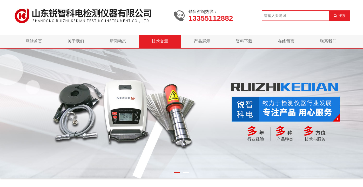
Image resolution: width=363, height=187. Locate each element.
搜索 (342, 16)
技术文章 (160, 41)
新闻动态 (118, 41)
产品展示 (202, 41)
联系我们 (328, 41)
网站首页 (33, 41)
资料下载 (244, 41)
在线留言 (286, 41)
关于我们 (76, 41)
